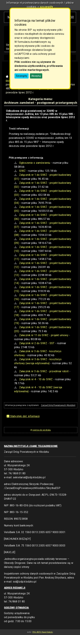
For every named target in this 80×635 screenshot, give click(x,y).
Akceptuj (36, 76)
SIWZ (22, 170)
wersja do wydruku (40, 430)
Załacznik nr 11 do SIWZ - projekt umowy (43, 335)
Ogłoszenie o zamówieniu (34, 162)
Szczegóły (21, 76)
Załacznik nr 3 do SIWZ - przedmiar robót (44, 371)
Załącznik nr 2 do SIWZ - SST (37, 343)
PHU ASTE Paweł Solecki (42, 632)
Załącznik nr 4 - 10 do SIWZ (36, 379)
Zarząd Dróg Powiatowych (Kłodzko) (58, 405)
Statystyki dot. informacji (23, 416)
